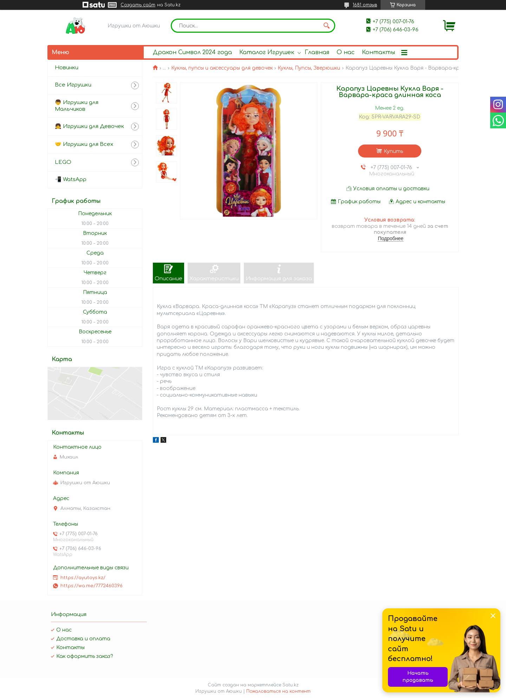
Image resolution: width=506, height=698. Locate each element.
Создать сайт (138, 4)
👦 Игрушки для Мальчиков (76, 106)
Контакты (378, 52)
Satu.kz (291, 685)
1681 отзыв (365, 4)
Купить (393, 151)
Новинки (66, 68)
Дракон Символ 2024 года (192, 52)
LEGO (63, 162)
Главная (317, 52)
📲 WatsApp (70, 179)
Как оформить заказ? (84, 656)
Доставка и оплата (83, 638)
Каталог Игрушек (266, 52)
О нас (346, 52)
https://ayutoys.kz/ (82, 577)
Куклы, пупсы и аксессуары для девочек (222, 68)
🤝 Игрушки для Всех (84, 144)
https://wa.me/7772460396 (91, 585)
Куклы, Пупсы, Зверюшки (309, 68)
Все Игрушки (73, 85)
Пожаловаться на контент (278, 691)
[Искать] (326, 26)
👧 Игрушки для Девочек (89, 126)
